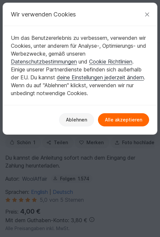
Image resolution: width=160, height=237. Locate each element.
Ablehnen (76, 119)
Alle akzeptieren (123, 119)
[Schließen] (147, 14)
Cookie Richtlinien (110, 61)
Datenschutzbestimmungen (44, 61)
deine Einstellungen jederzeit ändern (100, 77)
